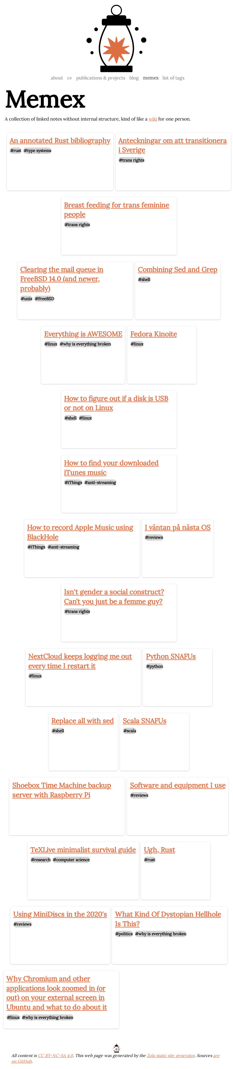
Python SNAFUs (171, 656)
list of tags (173, 78)
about (57, 78)
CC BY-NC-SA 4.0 (55, 1055)
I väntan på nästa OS (177, 527)
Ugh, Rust (159, 849)
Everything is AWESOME (83, 334)
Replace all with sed (82, 720)
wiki (153, 119)
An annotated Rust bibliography (60, 140)
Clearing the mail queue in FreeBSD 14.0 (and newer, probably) (61, 279)
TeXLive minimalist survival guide (83, 849)
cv (69, 78)
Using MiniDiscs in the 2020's (60, 914)
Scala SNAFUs (144, 720)
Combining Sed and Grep (177, 269)
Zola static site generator (171, 1055)
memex (151, 78)
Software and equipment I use (177, 785)
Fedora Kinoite (153, 334)
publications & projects (100, 78)
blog (134, 78)
